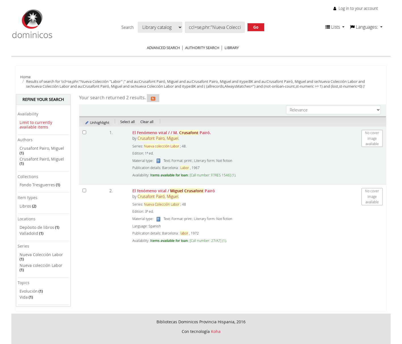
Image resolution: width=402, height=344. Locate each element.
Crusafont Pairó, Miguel (42, 159)
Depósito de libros (37, 227)
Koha (216, 331)
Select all (127, 121)
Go (256, 27)
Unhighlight (97, 122)
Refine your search (43, 99)
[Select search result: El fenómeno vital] (84, 190)
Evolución (29, 291)
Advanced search (163, 47)
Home (25, 77)
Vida (24, 297)
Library (232, 47)
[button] (334, 27)
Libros (25, 206)
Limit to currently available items (36, 125)
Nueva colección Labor (41, 265)
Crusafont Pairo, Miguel (42, 148)
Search (127, 27)
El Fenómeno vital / (171, 132)
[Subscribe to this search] (153, 98)
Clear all (146, 121)
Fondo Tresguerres (37, 184)
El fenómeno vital (173, 190)
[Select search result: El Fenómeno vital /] (84, 132)
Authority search (202, 47)
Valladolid (29, 233)
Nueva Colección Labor (41, 254)
